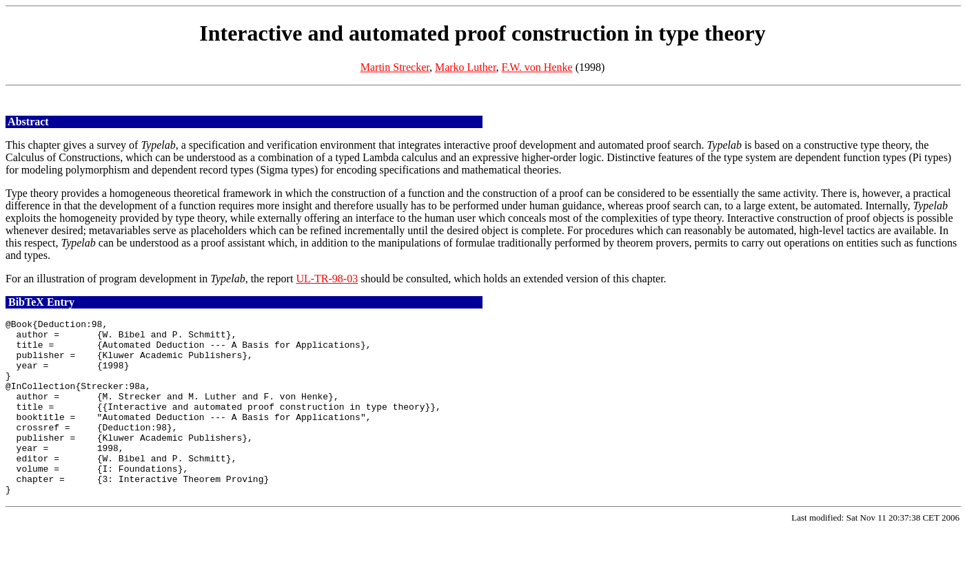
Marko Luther (465, 67)
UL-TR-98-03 (327, 278)
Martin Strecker (394, 67)
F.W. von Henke (537, 67)
